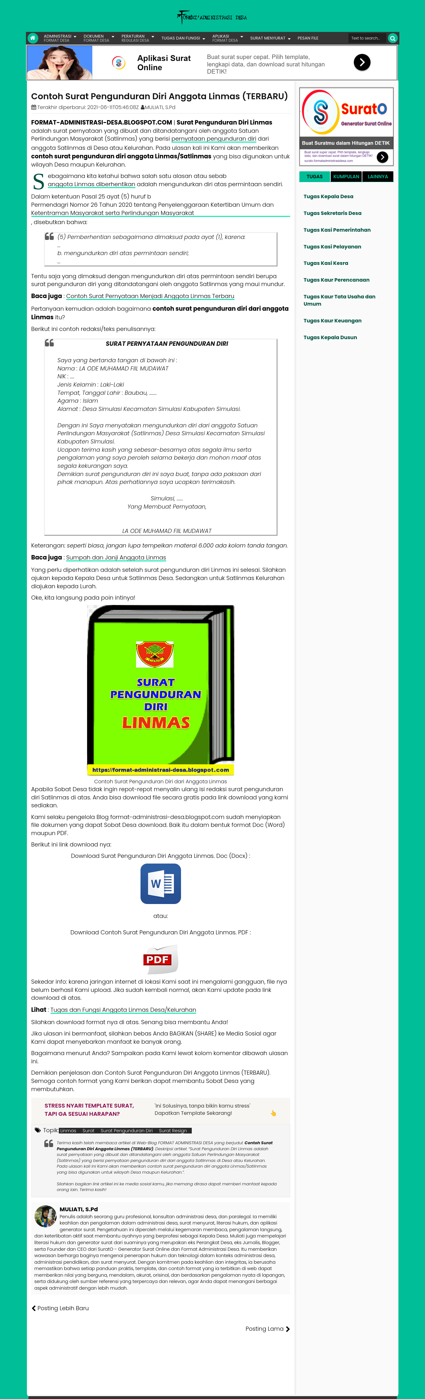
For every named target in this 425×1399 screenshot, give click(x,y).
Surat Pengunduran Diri (127, 1130)
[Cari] (393, 38)
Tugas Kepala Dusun (330, 337)
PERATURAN (135, 38)
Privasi (363, 1389)
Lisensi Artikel (157, 1389)
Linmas (68, 1130)
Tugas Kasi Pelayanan (332, 246)
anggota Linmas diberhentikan (91, 184)
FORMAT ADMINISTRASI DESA (58, 1389)
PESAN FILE (308, 38)
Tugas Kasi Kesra (326, 263)
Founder (300, 1389)
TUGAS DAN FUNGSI (180, 38)
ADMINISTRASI (58, 38)
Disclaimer (384, 1389)
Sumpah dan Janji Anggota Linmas (116, 557)
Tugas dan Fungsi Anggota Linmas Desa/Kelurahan (124, 1010)
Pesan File (323, 1389)
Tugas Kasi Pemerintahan (337, 230)
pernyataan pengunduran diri (214, 139)
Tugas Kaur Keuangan (333, 320)
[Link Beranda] (33, 38)
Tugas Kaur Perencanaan (337, 280)
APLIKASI (225, 38)
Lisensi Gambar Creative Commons (222, 1389)
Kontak (344, 1389)
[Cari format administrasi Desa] (367, 38)
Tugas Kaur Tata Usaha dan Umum (340, 300)
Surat (88, 1130)
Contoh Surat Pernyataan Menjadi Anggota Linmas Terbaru (150, 296)
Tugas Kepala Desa (328, 196)
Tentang (278, 1389)
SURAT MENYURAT (267, 38)
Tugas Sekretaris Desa (333, 213)
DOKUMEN (96, 38)
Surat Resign (173, 1130)
